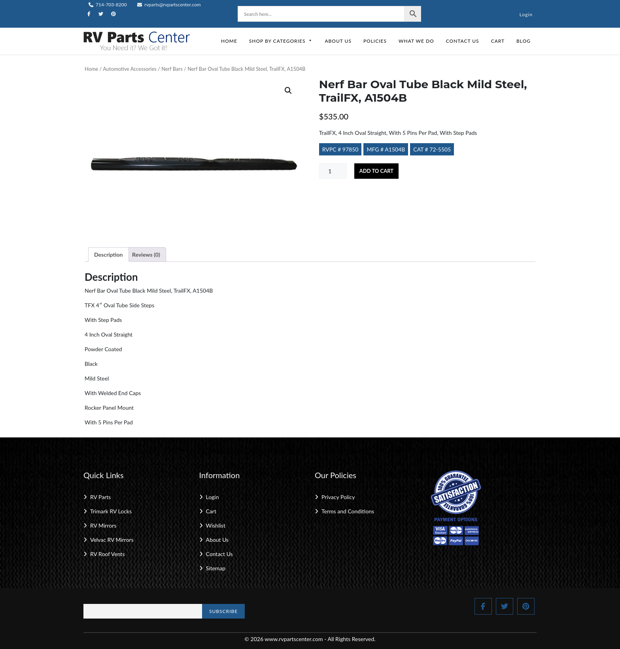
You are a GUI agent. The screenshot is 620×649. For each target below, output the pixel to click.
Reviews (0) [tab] (146, 254)
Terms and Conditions (347, 511)
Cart (498, 41)
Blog (523, 41)
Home (229, 41)
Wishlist (215, 525)
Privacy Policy (338, 497)
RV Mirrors (103, 525)
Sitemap (216, 568)
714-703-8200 (108, 5)
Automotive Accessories (129, 69)
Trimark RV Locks (111, 511)
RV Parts (100, 497)
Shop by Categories (281, 41)
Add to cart (376, 171)
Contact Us (462, 41)
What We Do (416, 41)
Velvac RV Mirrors (112, 539)
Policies (375, 41)
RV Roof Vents (107, 554)
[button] (288, 90)
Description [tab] (108, 254)
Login (526, 14)
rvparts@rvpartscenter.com (169, 5)
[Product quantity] (333, 171)
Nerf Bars (172, 69)
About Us (338, 41)
